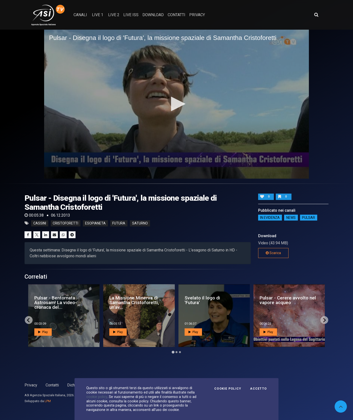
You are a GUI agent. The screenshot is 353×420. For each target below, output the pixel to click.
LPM (48, 401)
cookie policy (96, 397)
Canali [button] (80, 14)
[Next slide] (324, 320)
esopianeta (95, 223)
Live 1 (97, 14)
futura (118, 223)
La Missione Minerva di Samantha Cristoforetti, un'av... (134, 302)
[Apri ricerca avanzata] (316, 15)
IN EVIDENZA (270, 218)
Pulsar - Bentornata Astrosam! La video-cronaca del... (55, 302)
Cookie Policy (227, 388)
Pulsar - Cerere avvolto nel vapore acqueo (288, 300)
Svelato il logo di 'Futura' (202, 300)
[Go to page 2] (176, 352)
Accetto (258, 388)
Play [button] (43, 332)
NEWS (291, 218)
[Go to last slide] (29, 320)
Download (153, 14)
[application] (176, 104)
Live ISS (131, 14)
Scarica (273, 253)
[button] (176, 104)
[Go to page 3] (180, 352)
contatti (176, 14)
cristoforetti (65, 223)
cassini (39, 223)
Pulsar (308, 218)
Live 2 (113, 14)
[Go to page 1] (173, 352)
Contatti (52, 385)
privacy (197, 14)
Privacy (31, 385)
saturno (140, 223)
